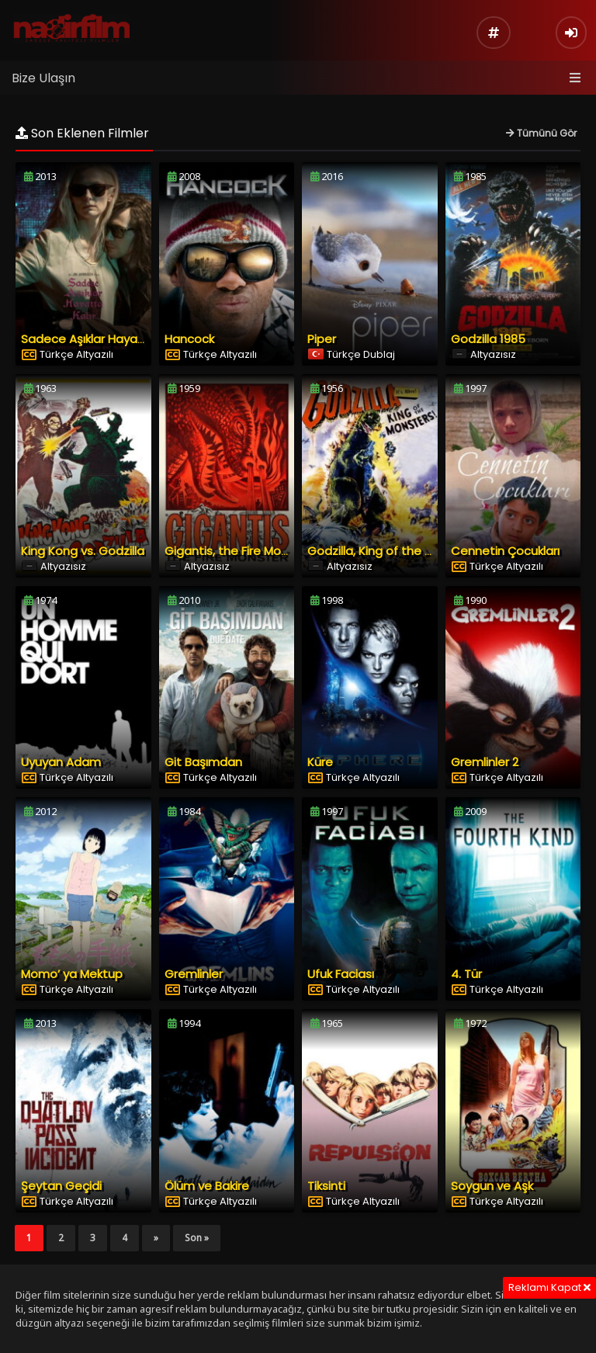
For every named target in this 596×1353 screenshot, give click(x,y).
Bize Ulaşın (43, 78)
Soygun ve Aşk (492, 1186)
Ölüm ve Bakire (207, 1186)
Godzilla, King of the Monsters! (394, 551)
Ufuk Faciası (340, 974)
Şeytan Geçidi (61, 1186)
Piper (321, 339)
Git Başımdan (203, 762)
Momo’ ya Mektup (72, 974)
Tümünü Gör (541, 133)
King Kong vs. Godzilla (82, 551)
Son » (197, 1237)
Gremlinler (194, 974)
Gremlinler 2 (484, 762)
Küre (320, 762)
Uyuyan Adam (61, 762)
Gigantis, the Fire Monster (238, 551)
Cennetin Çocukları (505, 551)
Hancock (189, 339)
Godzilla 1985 (488, 339)
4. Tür (466, 974)
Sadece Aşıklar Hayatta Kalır (101, 339)
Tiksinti (326, 1186)
